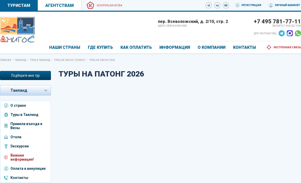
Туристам (18, 5)
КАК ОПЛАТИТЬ (136, 47)
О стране (18, 105)
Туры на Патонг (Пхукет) (69, 60)
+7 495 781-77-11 (277, 21)
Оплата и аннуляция (28, 168)
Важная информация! (22, 157)
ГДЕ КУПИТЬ (100, 47)
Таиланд (20, 60)
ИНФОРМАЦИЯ (174, 47)
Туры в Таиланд (40, 60)
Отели (15, 137)
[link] (17, 29)
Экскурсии (19, 146)
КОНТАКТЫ (244, 47)
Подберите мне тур (25, 75)
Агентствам (59, 5)
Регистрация (251, 5)
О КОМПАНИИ (211, 47)
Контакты (19, 178)
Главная (5, 60)
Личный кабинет (287, 5)
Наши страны (64, 47)
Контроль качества (109, 5)
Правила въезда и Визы (26, 126)
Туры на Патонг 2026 (102, 60)
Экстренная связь (287, 47)
